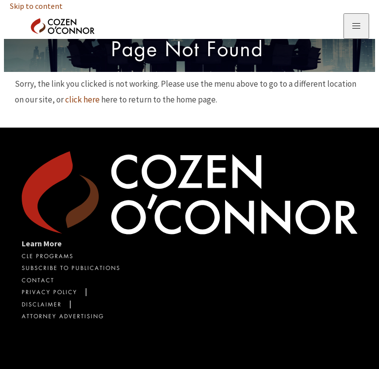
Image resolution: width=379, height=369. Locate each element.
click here (82, 99)
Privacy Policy (49, 293)
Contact (38, 281)
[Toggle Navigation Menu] (356, 26)
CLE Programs (48, 257)
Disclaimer (42, 305)
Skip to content (36, 6)
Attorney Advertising (63, 317)
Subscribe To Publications (71, 268)
